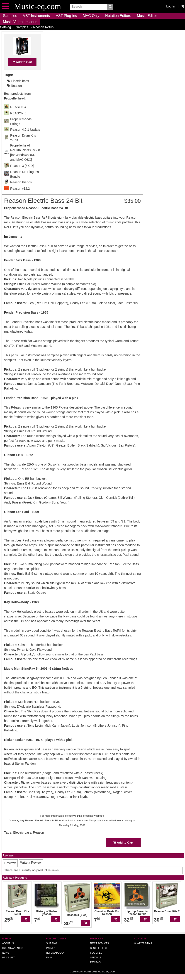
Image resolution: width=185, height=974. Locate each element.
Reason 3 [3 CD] (22, 174)
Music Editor (147, 16)
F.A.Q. (49, 957)
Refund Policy (55, 953)
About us (8, 943)
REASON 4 (18, 116)
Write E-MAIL (143, 943)
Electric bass (18, 90)
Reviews (95, 962)
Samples (10, 16)
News (5, 953)
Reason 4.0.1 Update (25, 138)
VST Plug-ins (66, 16)
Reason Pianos (21, 191)
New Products (99, 943)
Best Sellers (98, 948)
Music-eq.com (106, 971)
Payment (51, 948)
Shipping (51, 943)
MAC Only (91, 16)
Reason (14, 94)
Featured (96, 953)
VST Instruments (36, 16)
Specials (95, 957)
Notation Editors (118, 16)
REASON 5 (18, 122)
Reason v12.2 (20, 197)
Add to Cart (22, 71)
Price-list (8, 957)
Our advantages (12, 948)
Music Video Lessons (20, 22)
